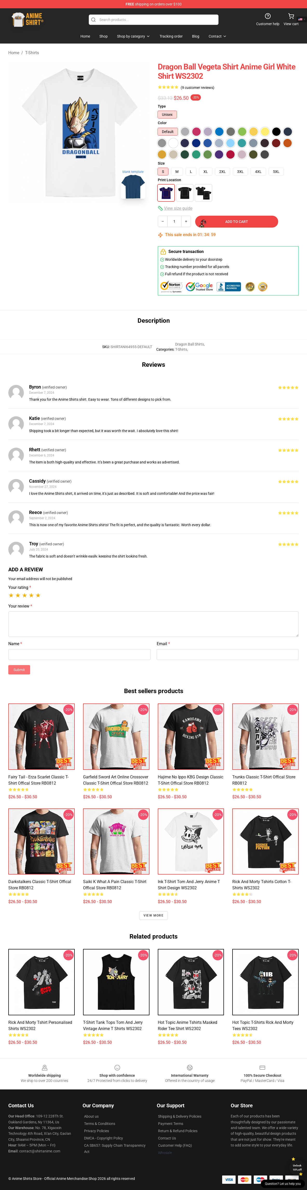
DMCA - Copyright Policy (103, 1138)
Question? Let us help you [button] (283, 1184)
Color (162, 123)
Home (13, 52)
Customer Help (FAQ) (175, 1145)
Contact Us (167, 1138)
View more (153, 915)
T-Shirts (32, 52)
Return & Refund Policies (177, 1131)
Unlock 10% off (297, 1167)
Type (162, 106)
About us (91, 1116)
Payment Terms (170, 1124)
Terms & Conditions (99, 1124)
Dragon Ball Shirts (189, 344)
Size (161, 163)
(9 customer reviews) (197, 88)
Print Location (169, 180)
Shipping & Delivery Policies (179, 1116)
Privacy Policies (96, 1131)
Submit (19, 670)
